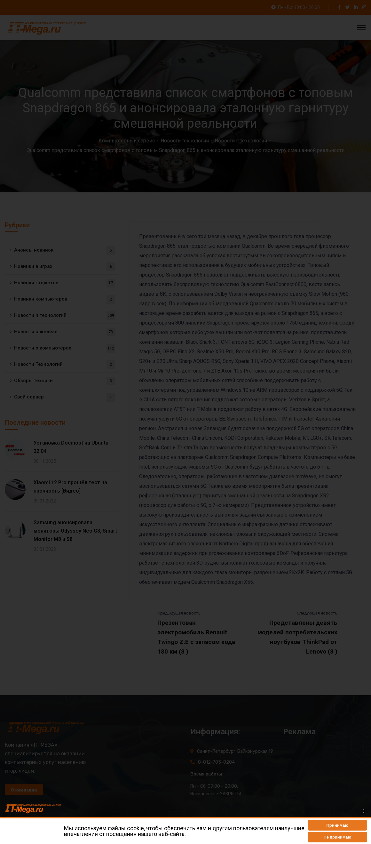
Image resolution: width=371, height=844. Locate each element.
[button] (337, 825)
